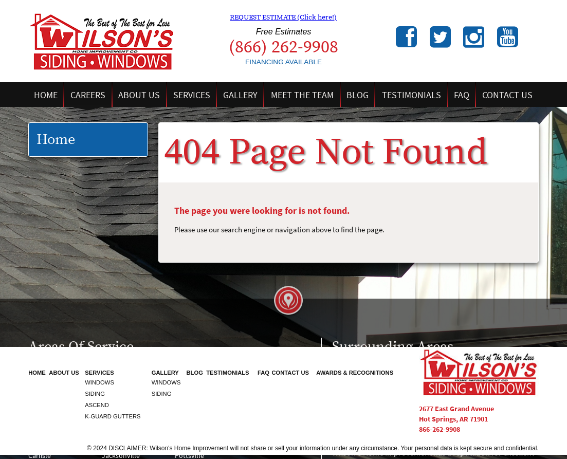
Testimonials (411, 94)
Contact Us (507, 94)
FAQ (461, 94)
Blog (357, 94)
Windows (99, 382)
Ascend (97, 405)
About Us (139, 94)
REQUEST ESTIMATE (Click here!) (283, 17)
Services (191, 94)
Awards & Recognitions (354, 373)
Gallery (240, 94)
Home (46, 94)
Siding (95, 394)
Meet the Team (302, 94)
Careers (87, 94)
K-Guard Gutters (112, 416)
